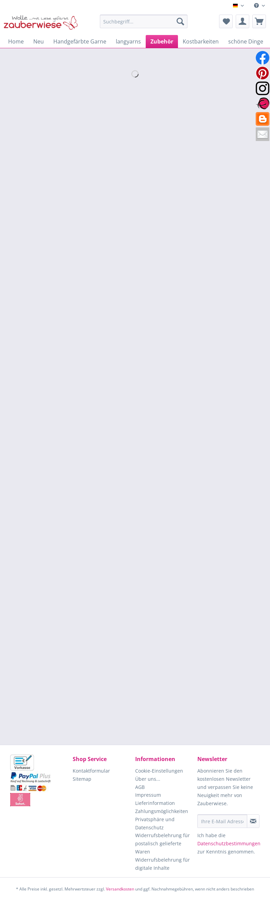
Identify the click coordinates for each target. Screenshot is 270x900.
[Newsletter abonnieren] (253, 821)
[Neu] (39, 41)
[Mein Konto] (242, 21)
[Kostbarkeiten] (200, 41)
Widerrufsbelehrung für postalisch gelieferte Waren (162, 843)
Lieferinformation (155, 803)
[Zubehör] (162, 41)
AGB (140, 787)
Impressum (148, 795)
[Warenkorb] (259, 21)
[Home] (16, 41)
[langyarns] (128, 41)
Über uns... (147, 779)
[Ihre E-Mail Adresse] (222, 821)
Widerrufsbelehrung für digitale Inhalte (162, 864)
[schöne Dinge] (245, 41)
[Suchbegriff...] (143, 21)
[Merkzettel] (226, 21)
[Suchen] (180, 21)
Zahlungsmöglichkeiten (161, 811)
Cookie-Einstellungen (159, 770)
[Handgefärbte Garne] (80, 41)
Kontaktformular (91, 770)
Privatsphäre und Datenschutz (155, 823)
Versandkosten (120, 889)
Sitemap (82, 779)
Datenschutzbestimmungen (228, 843)
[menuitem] (259, 5)
